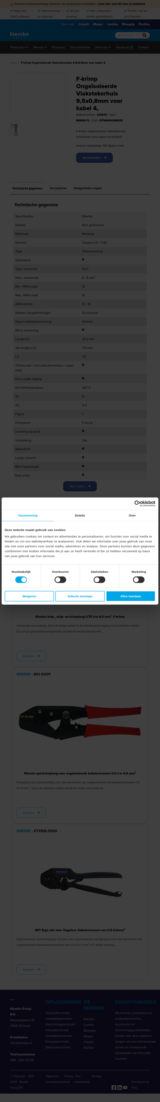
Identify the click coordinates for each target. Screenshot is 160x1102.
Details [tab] (80, 515)
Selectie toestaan (80, 596)
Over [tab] (132, 515)
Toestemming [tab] (28, 515)
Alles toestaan (130, 596)
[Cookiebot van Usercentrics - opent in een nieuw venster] (137, 504)
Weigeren (29, 596)
